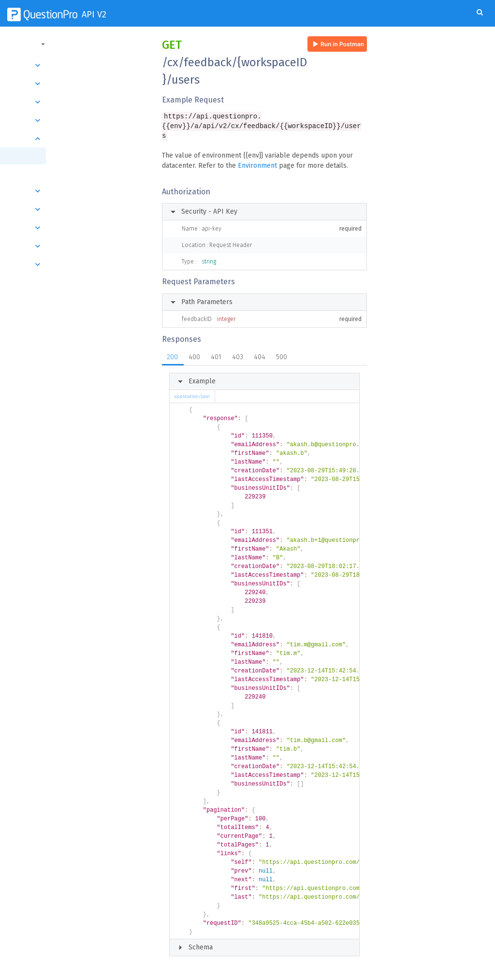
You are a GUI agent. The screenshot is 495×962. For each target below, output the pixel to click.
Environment (257, 157)
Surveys (76, 83)
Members (76, 264)
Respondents (76, 228)
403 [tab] (237, 348)
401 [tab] (216, 348)
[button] (75, 44)
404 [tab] (259, 348)
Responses (76, 120)
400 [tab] (194, 348)
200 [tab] (172, 348)
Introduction (76, 65)
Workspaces (76, 209)
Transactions (76, 102)
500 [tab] (281, 348)
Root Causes (76, 246)
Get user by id (42, 173)
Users (76, 139)
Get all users (42, 156)
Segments (76, 191)
